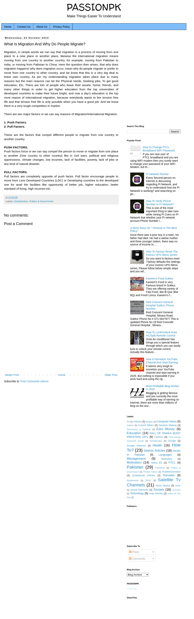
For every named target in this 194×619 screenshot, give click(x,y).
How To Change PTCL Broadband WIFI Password (159, 149)
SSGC (148, 480)
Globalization (21, 201)
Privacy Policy (61, 26)
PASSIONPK (94, 7)
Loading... (133, 588)
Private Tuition (150, 472)
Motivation (134, 462)
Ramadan (169, 475)
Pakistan (135, 467)
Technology (137, 493)
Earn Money (166, 429)
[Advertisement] (61, 341)
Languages (165, 454)
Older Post (111, 374)
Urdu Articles (156, 493)
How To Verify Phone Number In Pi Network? (160, 202)
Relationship (133, 480)
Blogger (149, 421)
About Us (41, 26)
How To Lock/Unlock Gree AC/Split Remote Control (161, 334)
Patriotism (160, 468)
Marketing (166, 459)
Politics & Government (41, 201)
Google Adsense (136, 445)
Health (157, 445)
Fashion (158, 437)
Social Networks (139, 490)
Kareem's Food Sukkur (159, 278)
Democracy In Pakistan (139, 429)
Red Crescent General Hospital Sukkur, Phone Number (160, 305)
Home (7, 26)
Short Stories (163, 485)
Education (134, 433)
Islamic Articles (154, 450)
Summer (176, 490)
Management (136, 458)
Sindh (178, 485)
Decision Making (168, 425)
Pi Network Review (157, 174)
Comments (137, 558)
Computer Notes (167, 421)
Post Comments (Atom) (34, 381)
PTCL (172, 462)
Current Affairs (146, 425)
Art (128, 421)
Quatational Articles (143, 475)
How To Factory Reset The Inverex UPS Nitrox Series (162, 253)
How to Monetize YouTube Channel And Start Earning (162, 361)
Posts (134, 551)
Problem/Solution (171, 471)
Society (158, 489)
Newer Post (12, 374)
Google (172, 441)
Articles (137, 421)
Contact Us (23, 26)
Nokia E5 (156, 462)
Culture (130, 425)
